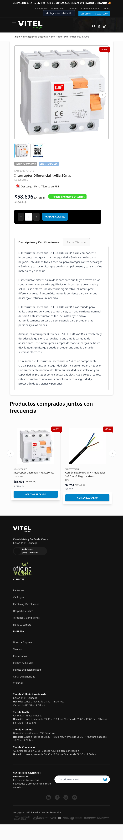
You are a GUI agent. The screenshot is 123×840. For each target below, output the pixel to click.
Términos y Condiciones (26, 617)
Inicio (17, 36)
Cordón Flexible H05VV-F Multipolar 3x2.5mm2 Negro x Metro (85, 474)
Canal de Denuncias (24, 676)
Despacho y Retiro (23, 611)
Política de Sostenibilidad (27, 669)
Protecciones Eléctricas (35, 36)
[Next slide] (112, 453)
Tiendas (106, 8)
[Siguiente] (102, 94)
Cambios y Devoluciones (26, 604)
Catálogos (72, 8)
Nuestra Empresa (22, 642)
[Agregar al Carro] (36, 494)
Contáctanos (41, 8)
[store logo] (30, 25)
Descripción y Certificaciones (38, 242)
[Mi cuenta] (99, 26)
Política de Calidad (23, 662)
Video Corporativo (90, 8)
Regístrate (18, 590)
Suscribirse (105, 779)
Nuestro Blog (57, 8)
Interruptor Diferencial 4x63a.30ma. (34, 472)
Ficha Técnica (76, 242)
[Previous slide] (10, 453)
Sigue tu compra (22, 624)
